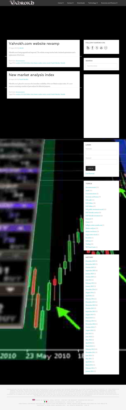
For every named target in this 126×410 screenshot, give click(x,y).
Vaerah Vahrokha (55, 63)
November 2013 (90, 305)
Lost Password (90, 173)
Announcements (20, 61)
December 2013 (90, 302)
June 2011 (89, 355)
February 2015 (90, 283)
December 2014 (90, 289)
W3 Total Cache (90, 247)
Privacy (91, 400)
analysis (18, 63)
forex (32, 63)
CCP (22, 63)
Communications (91, 194)
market (40, 63)
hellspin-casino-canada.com (94, 225)
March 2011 (89, 365)
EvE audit (89, 200)
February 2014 (90, 299)
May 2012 (89, 340)
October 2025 (90, 267)
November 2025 (90, 264)
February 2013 (90, 321)
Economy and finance (92, 197)
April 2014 (89, 296)
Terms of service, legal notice (48, 400)
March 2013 (89, 318)
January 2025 (90, 274)
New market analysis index (31, 75)
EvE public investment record (94, 209)
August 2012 (89, 330)
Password (88, 158)
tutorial (48, 63)
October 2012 (90, 327)
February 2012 (90, 349)
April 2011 (89, 362)
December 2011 (90, 352)
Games (88, 222)
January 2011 (90, 371)
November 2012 (90, 324)
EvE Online (27, 63)
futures (36, 63)
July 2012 (88, 333)
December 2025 (90, 261)
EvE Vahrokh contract (92, 212)
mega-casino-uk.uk (91, 235)
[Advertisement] (63, 20)
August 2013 (89, 315)
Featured (88, 219)
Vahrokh (63, 63)
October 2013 (90, 308)
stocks (44, 63)
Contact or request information (74, 400)
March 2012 (89, 346)
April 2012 (89, 343)
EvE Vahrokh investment (93, 216)
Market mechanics (91, 231)
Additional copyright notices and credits (35, 403)
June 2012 (89, 337)
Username (89, 149)
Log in (86, 405)
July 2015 (88, 280)
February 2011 (90, 368)
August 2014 (89, 292)
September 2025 (90, 270)
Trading (88, 244)
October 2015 (90, 277)
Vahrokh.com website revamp (34, 43)
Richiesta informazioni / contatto (60, 402)
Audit (87, 190)
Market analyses (90, 228)
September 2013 (90, 311)
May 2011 (89, 359)
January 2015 (90, 286)
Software (88, 241)
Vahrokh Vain (21, 3)
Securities (88, 238)
